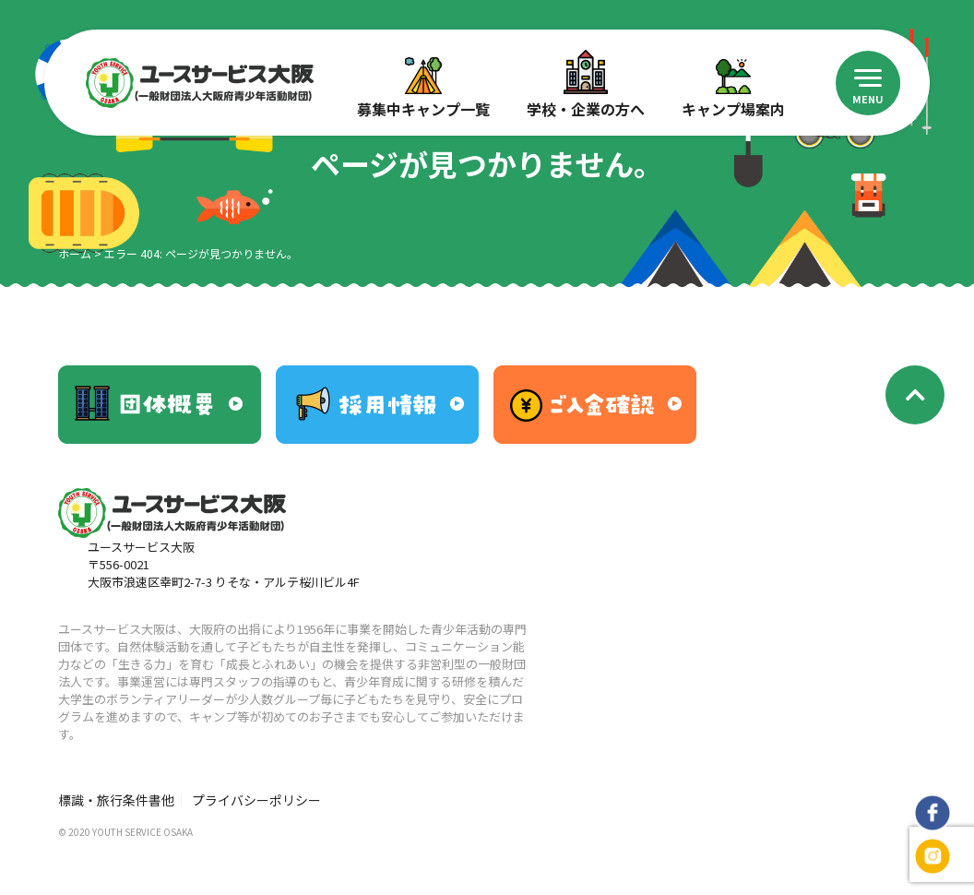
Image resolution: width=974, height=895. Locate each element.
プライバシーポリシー (256, 800)
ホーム (74, 253)
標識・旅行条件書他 (116, 800)
